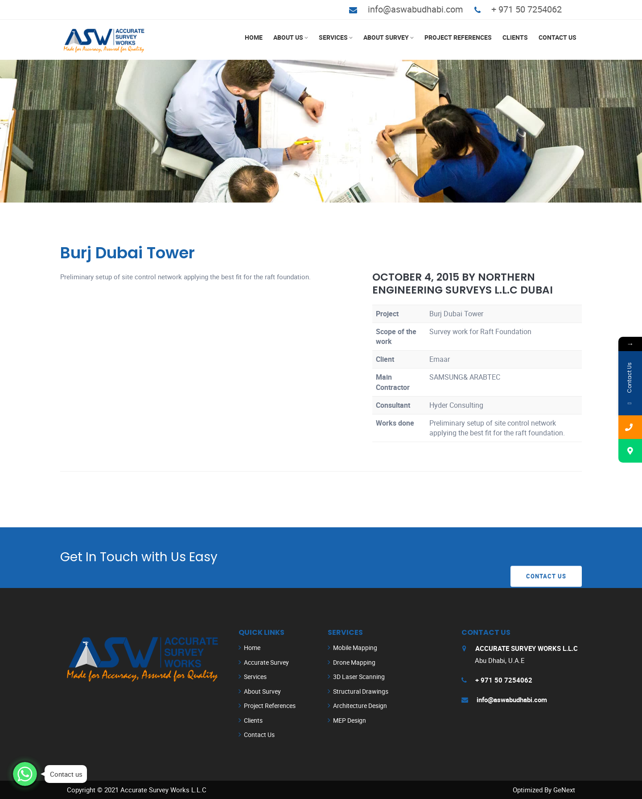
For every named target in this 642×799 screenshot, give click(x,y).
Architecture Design (360, 705)
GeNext (564, 789)
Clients (515, 37)
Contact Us (557, 37)
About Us (288, 37)
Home (254, 37)
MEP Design (349, 720)
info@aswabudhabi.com (415, 9)
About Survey (386, 37)
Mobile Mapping (355, 647)
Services (333, 37)
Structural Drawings (360, 691)
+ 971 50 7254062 (526, 9)
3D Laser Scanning (359, 676)
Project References (458, 37)
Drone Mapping (354, 662)
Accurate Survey (266, 662)
